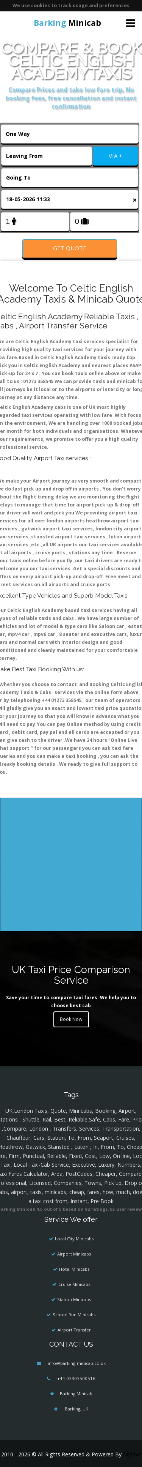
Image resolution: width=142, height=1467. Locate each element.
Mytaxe (132, 1454)
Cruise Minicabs (74, 1284)
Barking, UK (76, 1409)
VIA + (115, 155)
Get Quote (69, 248)
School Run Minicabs (74, 1314)
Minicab (67, 22)
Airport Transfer (74, 1330)
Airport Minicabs (74, 1254)
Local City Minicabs (74, 1238)
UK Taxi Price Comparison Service (71, 975)
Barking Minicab (76, 1393)
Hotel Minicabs (74, 1269)
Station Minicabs (74, 1299)
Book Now (71, 1019)
